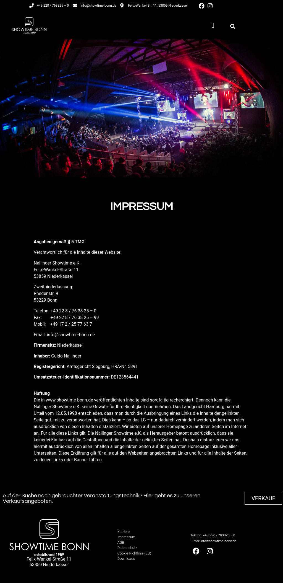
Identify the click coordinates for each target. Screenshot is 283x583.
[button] (213, 25)
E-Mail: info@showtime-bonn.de (213, 541)
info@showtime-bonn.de (71, 334)
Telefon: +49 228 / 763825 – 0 (212, 535)
